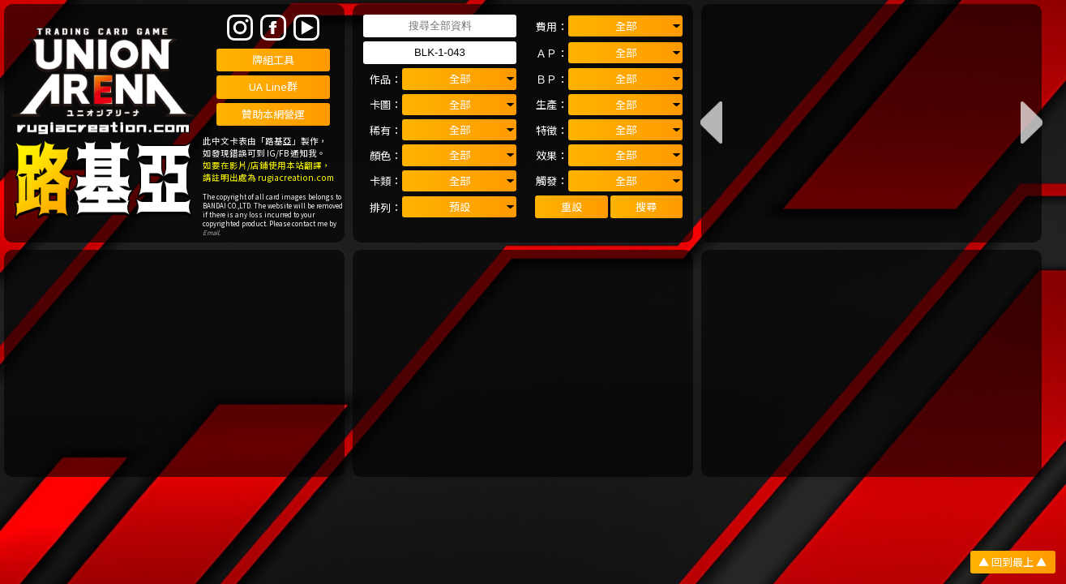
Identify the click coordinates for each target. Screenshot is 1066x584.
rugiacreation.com (296, 177)
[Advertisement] (174, 363)
